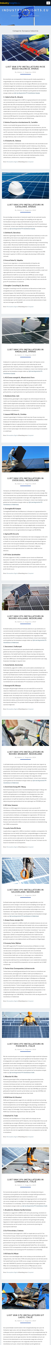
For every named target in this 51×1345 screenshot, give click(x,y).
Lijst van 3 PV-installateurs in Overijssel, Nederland (25, 479)
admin (19, 72)
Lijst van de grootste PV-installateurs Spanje (27, 93)
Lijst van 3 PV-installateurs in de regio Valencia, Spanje (25, 68)
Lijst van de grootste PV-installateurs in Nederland (23, 916)
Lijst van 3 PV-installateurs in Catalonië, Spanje (25, 206)
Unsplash (30, 162)
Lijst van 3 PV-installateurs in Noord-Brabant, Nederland (25, 753)
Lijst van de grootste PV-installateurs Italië (21, 1072)
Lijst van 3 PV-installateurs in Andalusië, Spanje (25, 350)
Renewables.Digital (12, 162)
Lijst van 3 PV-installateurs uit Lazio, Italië (25, 1316)
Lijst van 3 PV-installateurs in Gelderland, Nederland (25, 891)
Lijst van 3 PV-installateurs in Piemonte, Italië (25, 1045)
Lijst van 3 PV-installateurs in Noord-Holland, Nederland (25, 617)
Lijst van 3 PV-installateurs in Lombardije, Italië (25, 1180)
